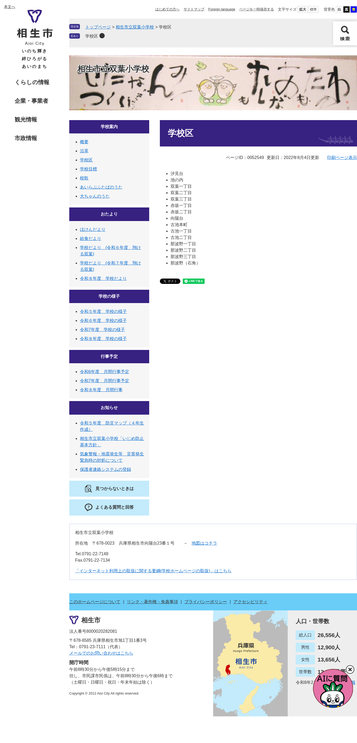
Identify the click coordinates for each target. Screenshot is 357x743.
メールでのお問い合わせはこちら (101, 653)
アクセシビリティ (250, 601)
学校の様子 (109, 296)
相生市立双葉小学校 (135, 27)
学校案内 (109, 126)
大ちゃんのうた (95, 196)
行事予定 (109, 356)
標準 (313, 9)
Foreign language (221, 9)
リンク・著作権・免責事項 (152, 601)
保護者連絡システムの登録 (105, 469)
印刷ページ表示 (342, 157)
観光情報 (26, 119)
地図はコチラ (204, 543)
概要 (84, 142)
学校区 (91, 36)
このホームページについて (94, 601)
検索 (345, 33)
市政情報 (26, 138)
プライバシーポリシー (205, 601)
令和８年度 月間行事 (101, 389)
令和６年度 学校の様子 (103, 320)
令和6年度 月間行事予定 (104, 371)
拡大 (302, 9)
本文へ (9, 7)
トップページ (98, 27)
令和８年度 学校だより (103, 278)
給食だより (90, 238)
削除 (102, 35)
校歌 (84, 178)
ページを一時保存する (256, 9)
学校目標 (88, 169)
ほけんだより (93, 229)
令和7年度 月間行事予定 (104, 380)
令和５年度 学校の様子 (103, 311)
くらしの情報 (32, 82)
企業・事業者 (31, 101)
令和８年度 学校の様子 (103, 338)
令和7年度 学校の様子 (102, 329)
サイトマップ (194, 9)
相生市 (90, 619)
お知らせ (109, 407)
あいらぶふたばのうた (101, 187)
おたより (109, 214)
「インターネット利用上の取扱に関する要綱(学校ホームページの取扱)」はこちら (153, 571)
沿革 (84, 151)
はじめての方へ (167, 9)
